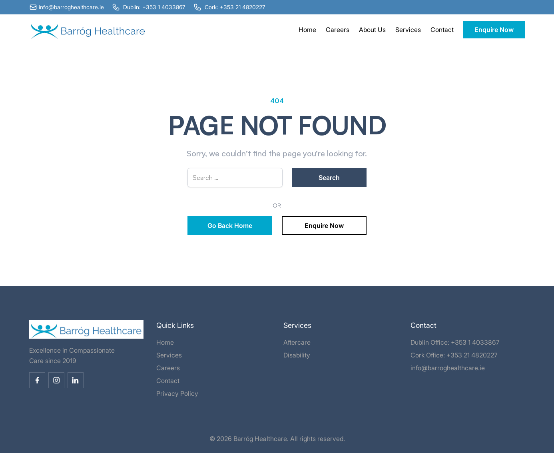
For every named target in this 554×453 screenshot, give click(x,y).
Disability (296, 355)
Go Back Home (229, 225)
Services (408, 30)
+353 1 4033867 (475, 342)
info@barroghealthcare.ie (448, 368)
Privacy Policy (177, 393)
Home (307, 30)
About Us (372, 30)
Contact (442, 30)
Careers (337, 30)
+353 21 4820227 (472, 355)
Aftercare (297, 342)
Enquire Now (494, 30)
